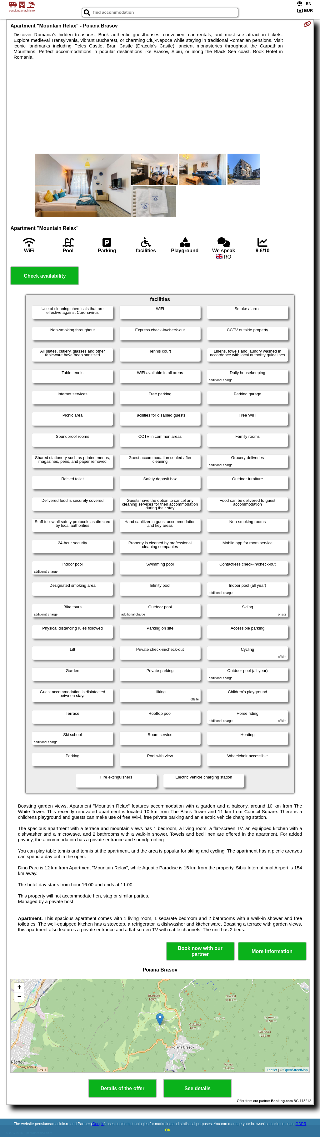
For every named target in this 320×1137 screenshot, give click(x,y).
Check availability (45, 276)
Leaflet (272, 1070)
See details (197, 1088)
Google (98, 1124)
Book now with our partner (200, 951)
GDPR (301, 1124)
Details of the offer (122, 1088)
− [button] (19, 997)
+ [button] (19, 987)
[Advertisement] (160, 107)
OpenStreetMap (295, 1070)
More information (272, 951)
